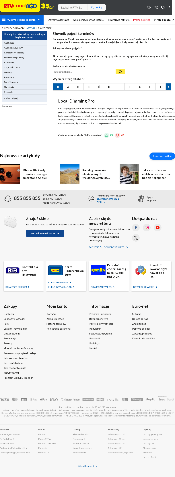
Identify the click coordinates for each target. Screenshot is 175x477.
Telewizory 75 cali (116, 443)
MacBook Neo (7, 443)
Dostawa (9, 313)
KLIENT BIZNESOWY (58, 282)
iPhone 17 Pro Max (47, 443)
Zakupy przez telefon (16, 358)
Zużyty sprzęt (11, 372)
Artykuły (31, 28)
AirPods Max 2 (7, 439)
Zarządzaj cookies (142, 333)
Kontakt (94, 348)
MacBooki (148, 452)
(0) (122, 135)
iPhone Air (43, 448)
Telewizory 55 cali (116, 434)
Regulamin (95, 328)
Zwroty (8, 343)
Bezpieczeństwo (98, 318)
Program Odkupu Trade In (18, 377)
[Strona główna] (27, 6)
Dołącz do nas (140, 318)
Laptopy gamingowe (152, 434)
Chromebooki (149, 448)
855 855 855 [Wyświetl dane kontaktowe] (156, 7)
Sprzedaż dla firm (13, 362)
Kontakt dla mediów (143, 338)
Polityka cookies (141, 328)
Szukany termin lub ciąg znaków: (69, 66)
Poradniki (94, 338)
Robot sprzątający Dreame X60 (15, 452)
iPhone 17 (43, 434)
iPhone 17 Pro (44, 439)
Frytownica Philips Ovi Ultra (13, 448)
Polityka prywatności (101, 323)
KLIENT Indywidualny (60, 287)
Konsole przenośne (82, 448)
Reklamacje (10, 338)
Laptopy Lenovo (150, 439)
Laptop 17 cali (149, 457)
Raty (6, 323)
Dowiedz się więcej (115, 247)
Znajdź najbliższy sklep (45, 233)
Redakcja (94, 343)
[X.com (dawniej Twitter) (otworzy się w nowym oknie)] (136, 238)
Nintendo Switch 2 (81, 443)
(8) (111, 135)
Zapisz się (94, 247)
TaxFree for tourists (15, 367)
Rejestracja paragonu (58, 328)
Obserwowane (163, 7)
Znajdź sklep (139, 323)
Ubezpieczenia (12, 333)
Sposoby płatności (14, 318)
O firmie (136, 313)
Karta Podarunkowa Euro (74, 270)
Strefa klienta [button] (162, 19)
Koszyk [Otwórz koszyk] (171, 7)
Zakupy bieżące (55, 318)
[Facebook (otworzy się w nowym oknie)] (136, 227)
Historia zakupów (56, 323)
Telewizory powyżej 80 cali (120, 452)
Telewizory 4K (115, 448)
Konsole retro (79, 452)
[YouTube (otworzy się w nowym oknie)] (158, 227)
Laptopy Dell (148, 443)
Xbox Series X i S (80, 434)
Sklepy (149, 7)
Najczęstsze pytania (100, 333)
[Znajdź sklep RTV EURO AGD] (10, 222)
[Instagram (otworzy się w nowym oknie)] (147, 227)
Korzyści (51, 313)
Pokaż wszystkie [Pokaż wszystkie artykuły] (162, 156)
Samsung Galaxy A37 (10, 434)
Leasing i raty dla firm (15, 328)
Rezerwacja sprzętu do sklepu (20, 353)
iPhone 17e (43, 452)
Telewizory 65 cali (116, 439)
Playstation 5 (79, 439)
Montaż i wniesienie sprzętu (19, 348)
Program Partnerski (100, 313)
